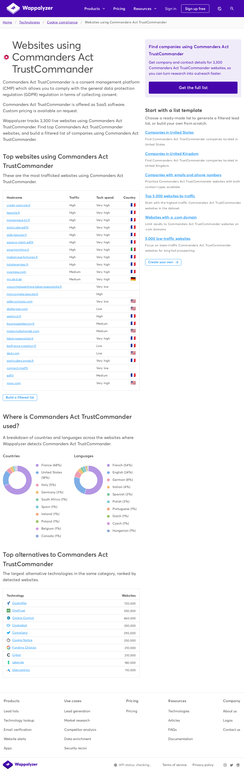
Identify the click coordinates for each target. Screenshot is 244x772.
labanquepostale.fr (20, 338)
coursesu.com (16, 272)
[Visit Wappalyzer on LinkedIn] (238, 765)
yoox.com (14, 383)
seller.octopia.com (20, 301)
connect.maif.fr (17, 368)
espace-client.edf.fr (20, 242)
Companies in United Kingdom (171, 153)
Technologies (29, 22)
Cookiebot (19, 625)
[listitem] (19, 711)
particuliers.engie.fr (20, 360)
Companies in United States (169, 132)
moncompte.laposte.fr (22, 294)
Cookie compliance (62, 22)
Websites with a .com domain (171, 217)
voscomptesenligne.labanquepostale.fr (34, 286)
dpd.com (13, 353)
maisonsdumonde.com (23, 331)
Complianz (19, 632)
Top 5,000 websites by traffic (170, 196)
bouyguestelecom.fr (21, 323)
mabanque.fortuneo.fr (22, 257)
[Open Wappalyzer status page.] (132, 765)
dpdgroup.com (17, 309)
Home (7, 22)
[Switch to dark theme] (219, 8)
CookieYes (19, 603)
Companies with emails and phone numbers (183, 175)
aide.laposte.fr (17, 235)
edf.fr (10, 375)
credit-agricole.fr (18, 205)
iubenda (18, 662)
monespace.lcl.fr (18, 220)
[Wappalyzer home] (29, 8)
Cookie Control (23, 618)
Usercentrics (21, 670)
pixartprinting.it (18, 249)
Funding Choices (24, 647)
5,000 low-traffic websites (167, 238)
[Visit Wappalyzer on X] (231, 765)
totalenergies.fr (17, 264)
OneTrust (18, 610)
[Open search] (232, 8)
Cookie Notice (22, 640)
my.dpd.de (14, 279)
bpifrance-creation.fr (21, 346)
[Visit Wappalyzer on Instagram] (225, 765)
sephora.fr (14, 316)
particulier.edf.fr (18, 227)
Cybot (16, 655)
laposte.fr (13, 212)
